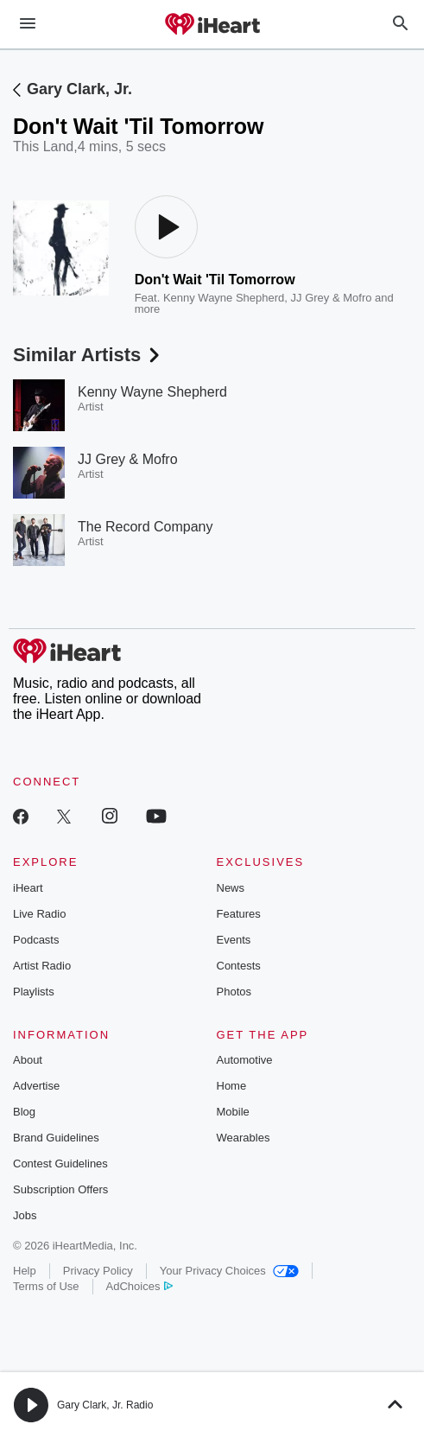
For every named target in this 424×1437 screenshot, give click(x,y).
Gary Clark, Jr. (79, 89)
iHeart (28, 887)
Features (239, 913)
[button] (31, 1405)
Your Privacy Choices (229, 1270)
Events (234, 939)
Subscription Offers (60, 1189)
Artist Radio (42, 965)
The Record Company (145, 526)
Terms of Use (46, 1286)
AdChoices (139, 1286)
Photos (234, 991)
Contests (239, 965)
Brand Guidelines (56, 1137)
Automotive (245, 1059)
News (231, 887)
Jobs (24, 1215)
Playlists (33, 991)
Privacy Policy (98, 1270)
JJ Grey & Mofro (331, 297)
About (27, 1059)
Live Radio (39, 913)
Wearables (243, 1137)
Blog (24, 1111)
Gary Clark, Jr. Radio (105, 1405)
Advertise (36, 1085)
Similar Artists (88, 355)
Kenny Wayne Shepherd (223, 297)
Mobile (233, 1111)
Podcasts (36, 939)
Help (24, 1270)
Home (232, 1085)
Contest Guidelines (60, 1163)
